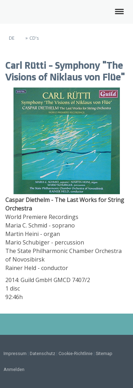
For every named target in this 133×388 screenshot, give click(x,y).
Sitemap (104, 353)
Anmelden (14, 369)
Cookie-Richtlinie (76, 353)
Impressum (15, 353)
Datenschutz (42, 353)
